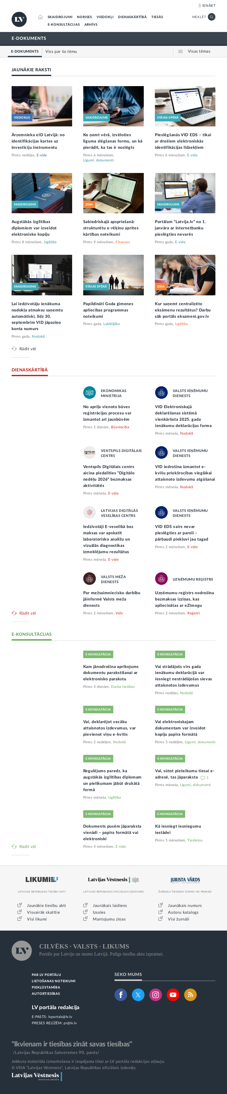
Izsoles (99, 912)
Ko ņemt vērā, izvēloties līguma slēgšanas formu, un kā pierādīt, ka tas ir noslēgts (113, 141)
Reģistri (193, 613)
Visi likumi (37, 919)
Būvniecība (120, 427)
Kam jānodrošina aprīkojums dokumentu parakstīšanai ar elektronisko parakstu (111, 673)
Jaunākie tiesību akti (46, 906)
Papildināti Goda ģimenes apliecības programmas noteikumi (108, 310)
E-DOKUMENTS (29, 38)
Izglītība (50, 242)
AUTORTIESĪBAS (46, 994)
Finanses (123, 242)
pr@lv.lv (70, 1023)
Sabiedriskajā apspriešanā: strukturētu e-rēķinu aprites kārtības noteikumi (111, 228)
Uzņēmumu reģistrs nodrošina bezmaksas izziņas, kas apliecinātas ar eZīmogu (184, 599)
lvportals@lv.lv (60, 1017)
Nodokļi (38, 336)
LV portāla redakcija (55, 1007)
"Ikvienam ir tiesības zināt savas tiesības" (72, 1044)
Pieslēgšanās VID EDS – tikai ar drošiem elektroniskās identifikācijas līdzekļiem (183, 141)
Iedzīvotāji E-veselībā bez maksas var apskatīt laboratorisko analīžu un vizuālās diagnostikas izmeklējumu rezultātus (108, 539)
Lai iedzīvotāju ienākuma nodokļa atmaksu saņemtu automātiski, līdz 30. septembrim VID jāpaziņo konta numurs (37, 316)
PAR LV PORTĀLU (46, 975)
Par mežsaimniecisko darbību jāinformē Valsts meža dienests (111, 599)
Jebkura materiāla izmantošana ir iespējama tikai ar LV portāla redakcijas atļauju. (88, 1062)
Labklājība (111, 324)
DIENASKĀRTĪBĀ (132, 17)
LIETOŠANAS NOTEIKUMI (53, 981)
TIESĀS (157, 17)
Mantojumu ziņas (109, 919)
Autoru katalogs (183, 912)
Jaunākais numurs (185, 906)
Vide (119, 613)
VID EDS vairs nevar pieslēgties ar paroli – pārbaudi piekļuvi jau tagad (181, 533)
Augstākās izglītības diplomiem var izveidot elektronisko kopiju (34, 228)
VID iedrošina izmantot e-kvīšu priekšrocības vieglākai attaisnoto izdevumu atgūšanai (185, 473)
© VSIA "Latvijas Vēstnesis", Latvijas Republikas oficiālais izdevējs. (74, 1068)
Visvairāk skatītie (43, 912)
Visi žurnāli (178, 919)
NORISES (84, 17)
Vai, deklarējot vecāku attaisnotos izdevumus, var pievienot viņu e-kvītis (109, 728)
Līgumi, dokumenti (98, 160)
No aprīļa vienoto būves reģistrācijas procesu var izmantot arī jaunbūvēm (107, 413)
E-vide (42, 155)
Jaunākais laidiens (110, 906)
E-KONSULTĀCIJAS (64, 24)
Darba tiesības (123, 687)
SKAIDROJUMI (60, 17)
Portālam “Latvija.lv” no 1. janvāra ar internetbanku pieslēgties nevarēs (180, 228)
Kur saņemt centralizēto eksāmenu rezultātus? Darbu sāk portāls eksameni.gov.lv (183, 310)
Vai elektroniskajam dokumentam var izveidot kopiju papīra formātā (180, 728)
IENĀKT (209, 6)
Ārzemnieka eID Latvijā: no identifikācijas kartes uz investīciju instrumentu (38, 141)
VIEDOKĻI (105, 17)
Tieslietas (195, 840)
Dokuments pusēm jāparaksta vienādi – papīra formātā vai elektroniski (112, 832)
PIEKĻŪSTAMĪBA (46, 987)
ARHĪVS (91, 24)
